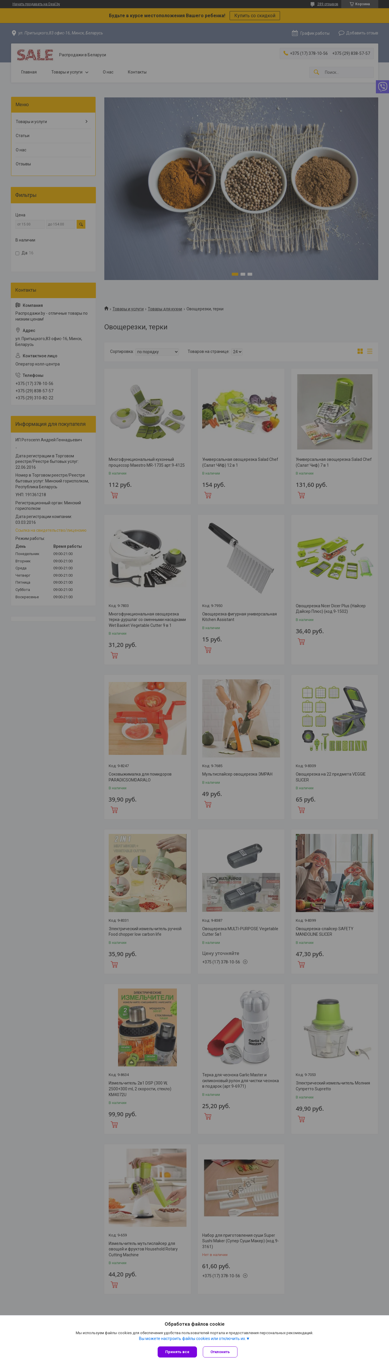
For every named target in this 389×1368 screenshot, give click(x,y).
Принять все (177, 1352)
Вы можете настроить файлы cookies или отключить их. (192, 1338)
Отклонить (220, 1352)
